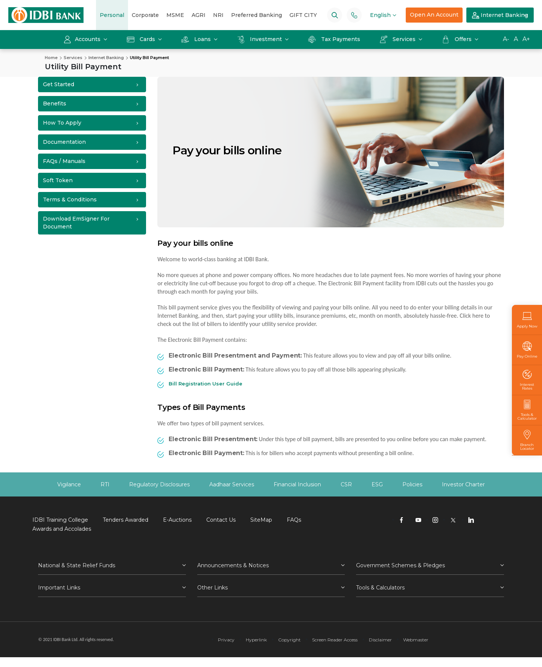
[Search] (335, 14)
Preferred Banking (256, 15)
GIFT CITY (303, 15)
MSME (175, 15)
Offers (457, 39)
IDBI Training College (60, 519)
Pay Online (527, 349)
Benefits (54, 103)
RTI (105, 484)
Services (398, 39)
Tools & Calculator (527, 410)
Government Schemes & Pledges (400, 565)
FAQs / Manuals (64, 161)
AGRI (199, 15)
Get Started (58, 84)
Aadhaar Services (231, 484)
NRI (218, 15)
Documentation (64, 142)
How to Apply (62, 122)
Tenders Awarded (125, 519)
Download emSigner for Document (76, 222)
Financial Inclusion (297, 484)
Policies (412, 484)
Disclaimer (380, 640)
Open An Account (434, 14)
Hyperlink (256, 640)
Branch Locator (527, 440)
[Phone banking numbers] (354, 14)
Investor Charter (463, 484)
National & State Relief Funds (76, 565)
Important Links (59, 587)
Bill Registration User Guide (205, 384)
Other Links (212, 587)
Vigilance (69, 484)
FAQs (294, 519)
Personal (112, 15)
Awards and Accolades (61, 528)
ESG (377, 484)
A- (506, 39)
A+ (526, 39)
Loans (196, 39)
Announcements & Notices (233, 565)
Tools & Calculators (380, 587)
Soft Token (58, 180)
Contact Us (221, 519)
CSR (346, 484)
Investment (260, 39)
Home (51, 57)
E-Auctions (177, 519)
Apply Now (527, 319)
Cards (142, 39)
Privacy (226, 640)
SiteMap (261, 519)
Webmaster (415, 640)
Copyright (289, 640)
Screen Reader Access (335, 640)
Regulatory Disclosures (159, 484)
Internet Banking (500, 15)
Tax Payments (334, 39)
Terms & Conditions (70, 199)
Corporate (145, 15)
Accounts (83, 39)
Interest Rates (527, 380)
